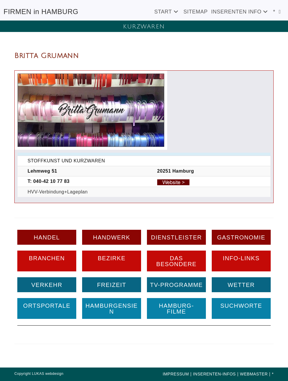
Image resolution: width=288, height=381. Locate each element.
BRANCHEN (47, 258)
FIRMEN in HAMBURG (41, 12)
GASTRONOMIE (241, 237)
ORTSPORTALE (46, 305)
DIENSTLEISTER (176, 237)
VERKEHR (46, 285)
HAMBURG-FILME (176, 308)
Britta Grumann (46, 55)
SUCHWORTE (241, 305)
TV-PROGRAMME (176, 285)
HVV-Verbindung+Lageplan (58, 191)
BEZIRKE (112, 258)
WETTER (241, 285)
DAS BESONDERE (176, 261)
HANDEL (47, 237)
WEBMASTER (254, 374)
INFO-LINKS (241, 258)
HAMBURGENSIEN (112, 308)
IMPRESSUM (176, 374)
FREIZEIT (111, 285)
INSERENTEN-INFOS (214, 374)
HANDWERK (111, 237)
